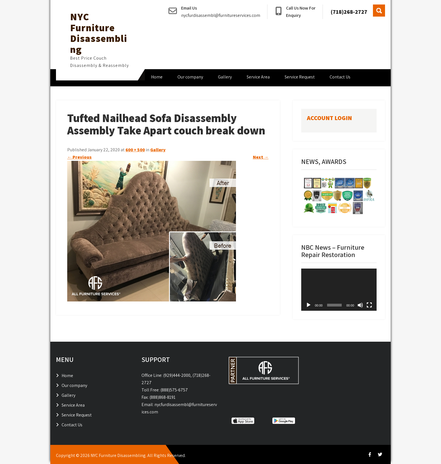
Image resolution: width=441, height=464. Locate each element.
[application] (339, 290)
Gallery (225, 77)
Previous (79, 157)
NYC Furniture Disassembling (98, 33)
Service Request (300, 77)
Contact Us (340, 77)
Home (157, 77)
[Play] (308, 305)
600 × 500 (135, 150)
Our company (190, 77)
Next (261, 157)
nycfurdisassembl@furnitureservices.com (220, 15)
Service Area (258, 77)
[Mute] (360, 305)
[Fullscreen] (369, 305)
